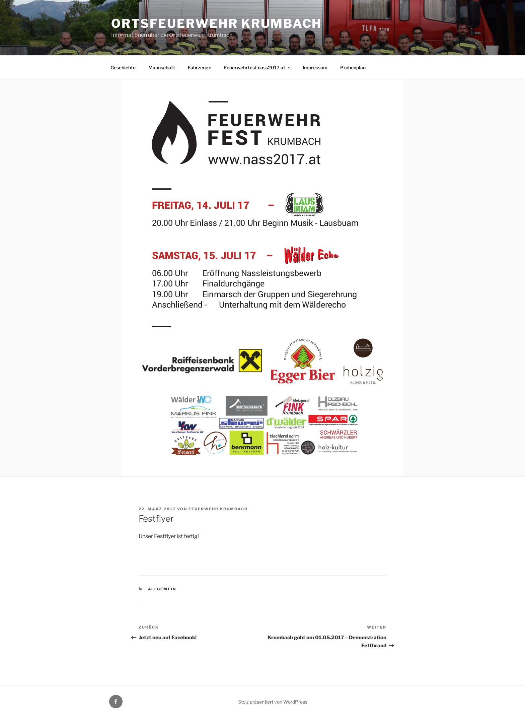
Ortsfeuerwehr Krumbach (216, 23)
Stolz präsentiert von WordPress (272, 702)
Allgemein (162, 589)
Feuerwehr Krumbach (218, 509)
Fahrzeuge (199, 67)
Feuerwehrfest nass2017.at (258, 67)
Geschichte (123, 67)
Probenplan (353, 67)
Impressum (315, 67)
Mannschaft (161, 67)
